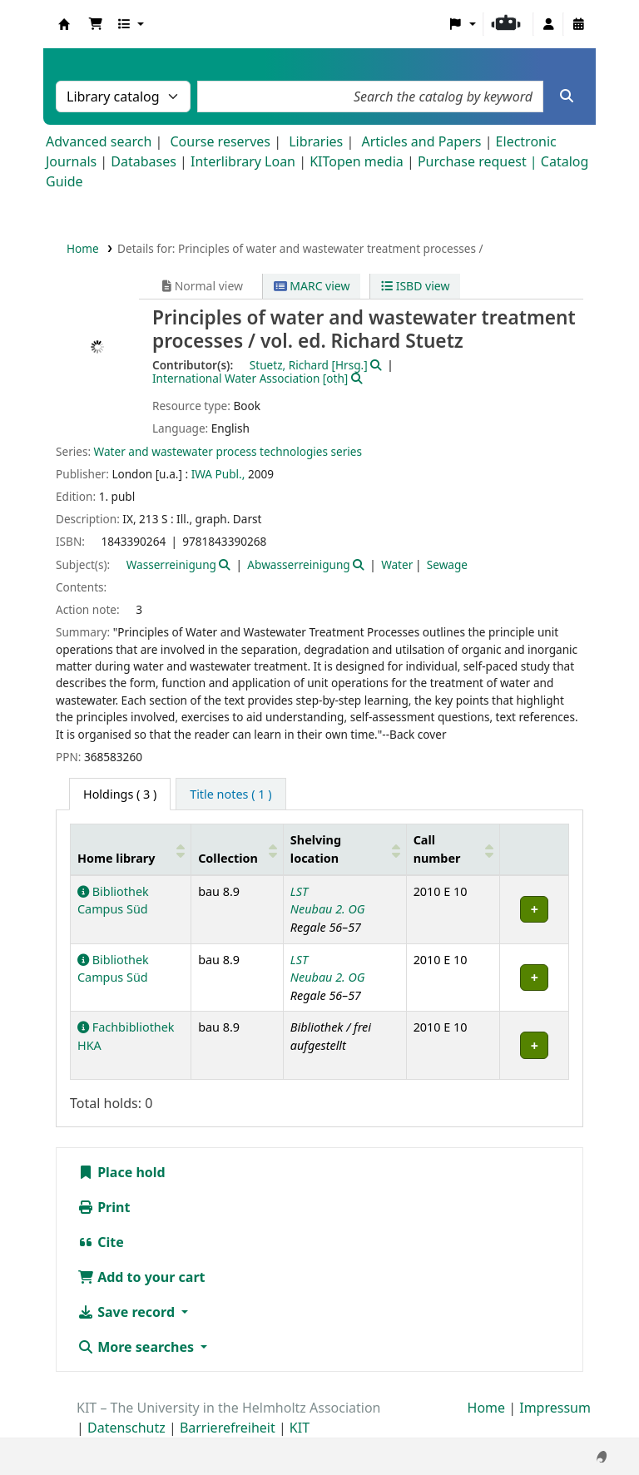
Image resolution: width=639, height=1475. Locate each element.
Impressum (555, 1407)
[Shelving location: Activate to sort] (344, 849)
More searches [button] (137, 1347)
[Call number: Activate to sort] (453, 849)
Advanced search (98, 141)
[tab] (230, 794)
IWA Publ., (218, 474)
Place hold (121, 1172)
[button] (96, 24)
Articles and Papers (421, 141)
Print (103, 1207)
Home (83, 248)
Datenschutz (126, 1427)
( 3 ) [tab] (119, 794)
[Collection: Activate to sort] (237, 849)
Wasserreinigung (171, 564)
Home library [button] (116, 858)
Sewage (447, 564)
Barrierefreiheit (227, 1427)
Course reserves (220, 141)
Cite (100, 1242)
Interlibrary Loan (243, 161)
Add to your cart (141, 1277)
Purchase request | (479, 161)
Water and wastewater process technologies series (228, 451)
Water (397, 564)
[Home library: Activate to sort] (131, 849)
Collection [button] (228, 858)
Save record (127, 1312)
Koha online (64, 24)
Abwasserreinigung (298, 564)
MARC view (312, 286)
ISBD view (415, 286)
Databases (143, 161)
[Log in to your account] (548, 24)
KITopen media (357, 161)
